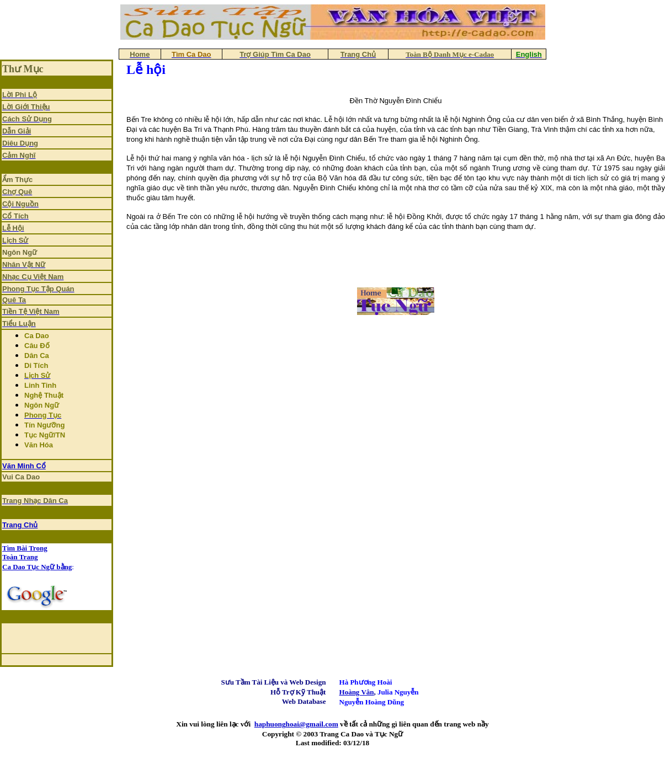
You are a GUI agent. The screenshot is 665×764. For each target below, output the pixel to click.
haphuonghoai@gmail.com (296, 724)
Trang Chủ (20, 525)
